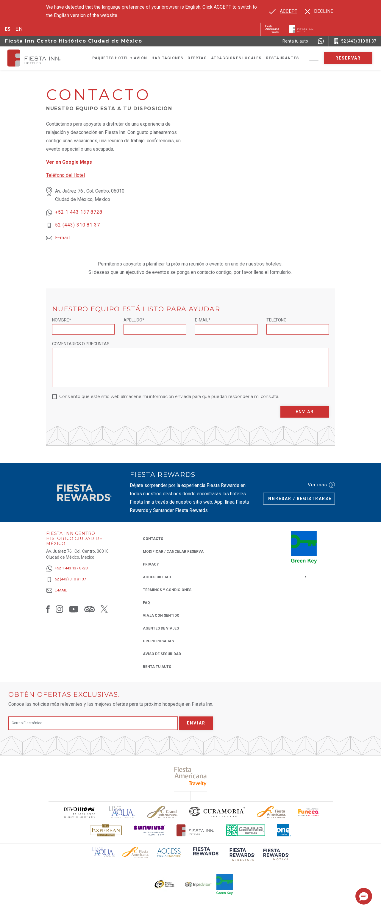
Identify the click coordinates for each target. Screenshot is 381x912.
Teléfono (276, 320)
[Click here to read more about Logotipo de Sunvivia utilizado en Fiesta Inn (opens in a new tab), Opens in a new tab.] (149, 830)
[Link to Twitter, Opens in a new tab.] (104, 609)
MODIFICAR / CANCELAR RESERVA (173, 551)
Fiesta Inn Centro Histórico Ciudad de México (73, 41)
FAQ (146, 603)
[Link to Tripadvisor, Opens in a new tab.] (89, 609)
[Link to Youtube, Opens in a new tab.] (73, 609)
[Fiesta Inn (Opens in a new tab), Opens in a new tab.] (272, 29)
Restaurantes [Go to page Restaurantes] (282, 58)
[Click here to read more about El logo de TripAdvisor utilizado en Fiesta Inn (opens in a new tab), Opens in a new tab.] (198, 884)
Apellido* (134, 320)
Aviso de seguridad (162, 654)
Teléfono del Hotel (65, 175)
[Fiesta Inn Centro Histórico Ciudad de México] (39, 58)
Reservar (348, 58)
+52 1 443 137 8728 (78, 212)
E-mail (62, 238)
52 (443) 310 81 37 (77, 225)
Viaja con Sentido (161, 615)
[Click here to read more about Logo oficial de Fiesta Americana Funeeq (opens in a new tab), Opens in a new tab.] (308, 812)
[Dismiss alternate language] (319, 11)
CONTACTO (153, 539)
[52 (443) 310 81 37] (67, 579)
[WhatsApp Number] (321, 41)
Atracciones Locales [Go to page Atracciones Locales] (236, 58)
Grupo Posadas (158, 641)
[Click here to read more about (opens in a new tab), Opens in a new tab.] (190, 776)
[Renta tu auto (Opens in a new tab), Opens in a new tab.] (295, 41)
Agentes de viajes (161, 628)
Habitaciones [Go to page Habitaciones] (167, 58)
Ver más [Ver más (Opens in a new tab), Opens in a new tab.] (321, 485)
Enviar (305, 411)
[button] (363, 896)
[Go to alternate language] (283, 11)
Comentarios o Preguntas (81, 343)
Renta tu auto (157, 666)
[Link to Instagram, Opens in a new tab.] (59, 609)
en (19, 29)
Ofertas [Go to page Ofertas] (197, 58)
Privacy (151, 563)
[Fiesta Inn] (301, 29)
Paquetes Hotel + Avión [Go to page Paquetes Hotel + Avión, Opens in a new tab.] (119, 58)
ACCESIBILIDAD (157, 577)
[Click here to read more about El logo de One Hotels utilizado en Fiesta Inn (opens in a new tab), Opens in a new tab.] (284, 830)
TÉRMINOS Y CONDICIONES (167, 590)
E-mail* (202, 320)
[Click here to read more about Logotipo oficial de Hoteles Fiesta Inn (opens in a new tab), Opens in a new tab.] (195, 830)
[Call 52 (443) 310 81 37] (355, 41)
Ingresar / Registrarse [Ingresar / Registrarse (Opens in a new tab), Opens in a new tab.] (299, 498)
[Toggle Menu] (313, 58)
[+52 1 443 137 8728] (67, 568)
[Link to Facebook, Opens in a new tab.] (48, 609)
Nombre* (61, 320)
